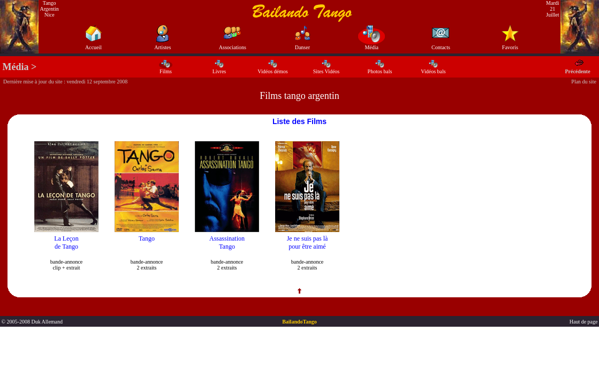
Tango (147, 238)
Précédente (577, 68)
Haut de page (584, 322)
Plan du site (583, 81)
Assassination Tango (227, 242)
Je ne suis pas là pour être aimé (307, 242)
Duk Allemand (47, 322)
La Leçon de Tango (66, 242)
